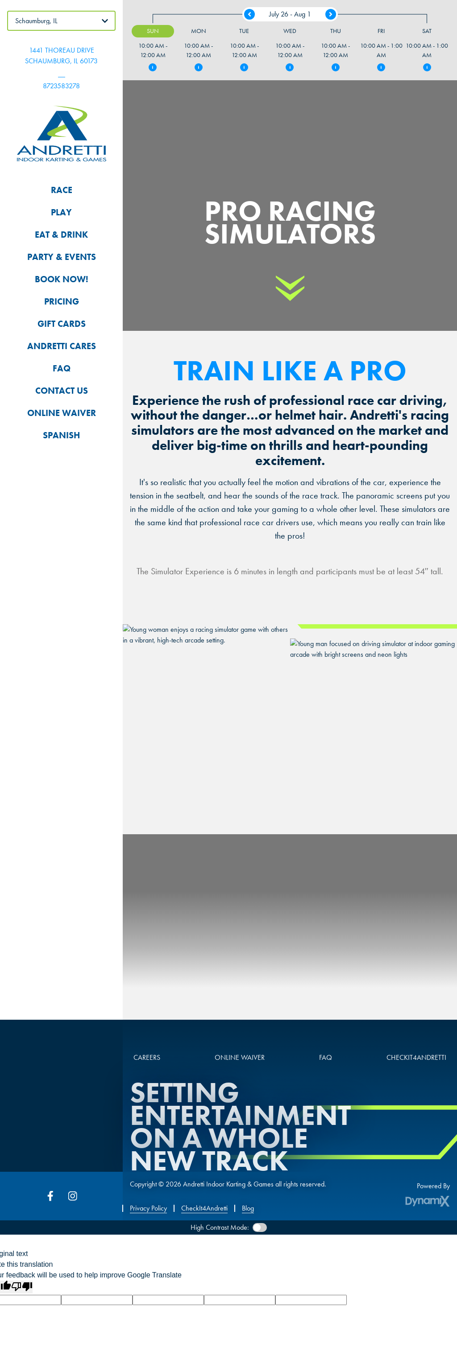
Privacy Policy (148, 1208)
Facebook (50, 1196)
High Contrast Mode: (220, 1227)
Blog (248, 1208)
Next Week (330, 14)
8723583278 (61, 86)
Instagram (73, 1196)
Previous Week (249, 14)
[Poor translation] (22, 1287)
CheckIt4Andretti (204, 1208)
